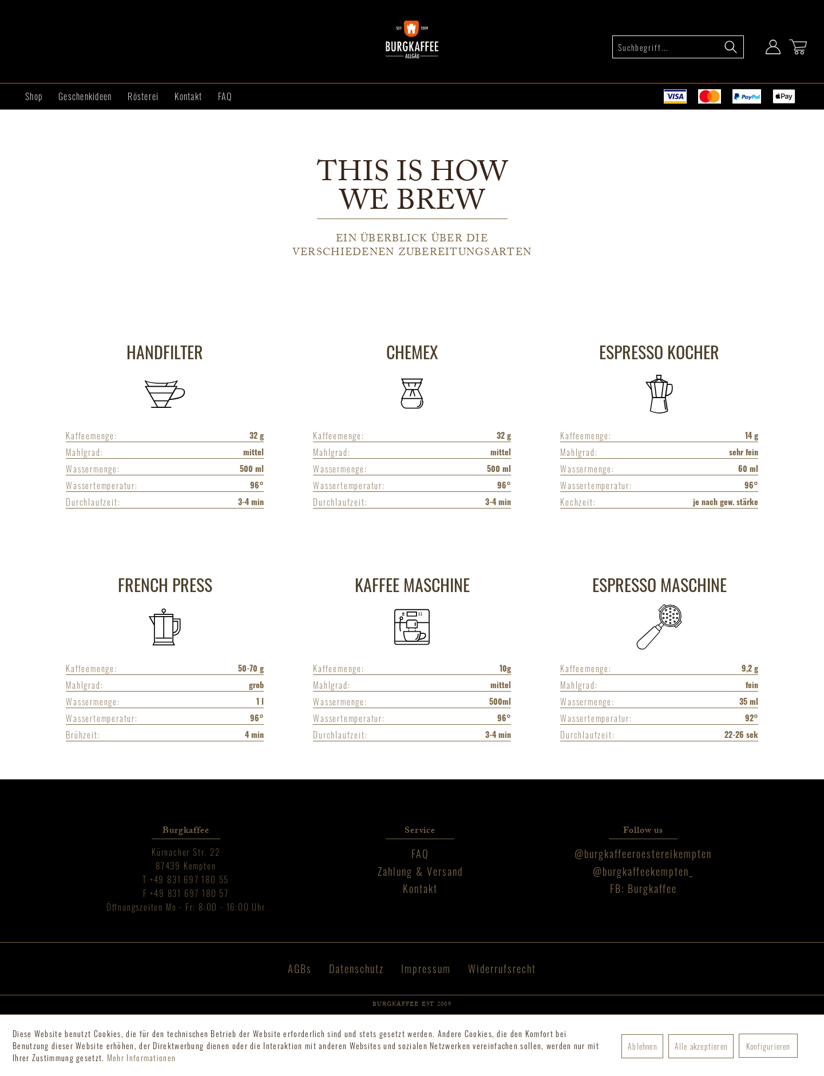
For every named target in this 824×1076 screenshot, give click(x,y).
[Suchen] (730, 46)
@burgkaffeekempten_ (643, 871)
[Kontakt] (188, 96)
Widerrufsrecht (502, 968)
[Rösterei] (143, 96)
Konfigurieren (768, 1046)
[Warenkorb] (798, 46)
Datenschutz (356, 968)
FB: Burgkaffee (643, 888)
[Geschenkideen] (85, 96)
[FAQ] (225, 96)
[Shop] (33, 96)
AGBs (300, 968)
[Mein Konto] (773, 46)
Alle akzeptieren (701, 1046)
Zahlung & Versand (420, 871)
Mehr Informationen (141, 1057)
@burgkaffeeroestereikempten (643, 853)
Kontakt (420, 888)
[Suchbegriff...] (678, 46)
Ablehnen (642, 1046)
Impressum (426, 968)
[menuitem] (678, 46)
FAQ (420, 853)
